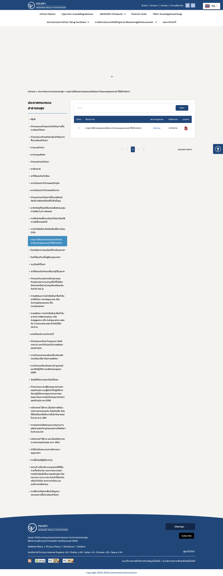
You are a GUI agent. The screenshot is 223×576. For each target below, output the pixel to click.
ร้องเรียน (164, 5)
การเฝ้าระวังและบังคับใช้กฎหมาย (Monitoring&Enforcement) (124, 22)
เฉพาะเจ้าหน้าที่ (169, 22)
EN (193, 5)
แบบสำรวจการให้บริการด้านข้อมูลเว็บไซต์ (141, 561)
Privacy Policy (53, 546)
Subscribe (186, 535)
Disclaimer (69, 546)
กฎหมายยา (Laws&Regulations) (77, 14)
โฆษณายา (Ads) (139, 14)
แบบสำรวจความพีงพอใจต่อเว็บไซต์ (179, 561)
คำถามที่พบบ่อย (176, 5)
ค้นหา (182, 107)
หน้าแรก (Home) (47, 14)
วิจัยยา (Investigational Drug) (167, 14)
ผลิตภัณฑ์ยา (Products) (111, 14)
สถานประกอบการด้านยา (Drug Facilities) (66, 22)
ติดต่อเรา (154, 5)
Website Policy (35, 546)
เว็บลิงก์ (144, 5)
